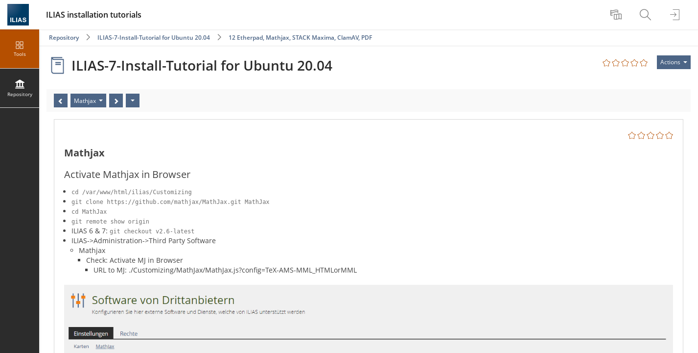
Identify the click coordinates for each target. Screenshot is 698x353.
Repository (64, 37)
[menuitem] (617, 14)
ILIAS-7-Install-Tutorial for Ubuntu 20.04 (153, 37)
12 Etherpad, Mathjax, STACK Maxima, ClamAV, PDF (300, 37)
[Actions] (133, 100)
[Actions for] (674, 62)
